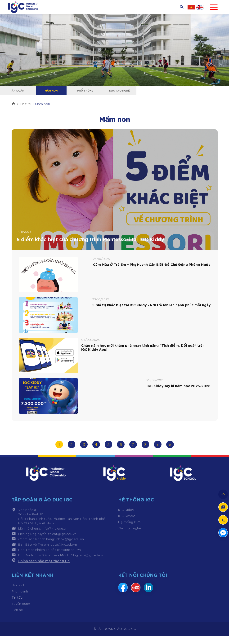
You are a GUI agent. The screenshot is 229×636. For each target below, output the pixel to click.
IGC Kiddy (126, 509)
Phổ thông (85, 90)
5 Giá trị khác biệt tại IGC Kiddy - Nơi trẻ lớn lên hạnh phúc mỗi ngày (151, 305)
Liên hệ (17, 609)
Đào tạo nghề (119, 90)
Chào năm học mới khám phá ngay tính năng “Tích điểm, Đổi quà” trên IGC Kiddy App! (143, 347)
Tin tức (17, 597)
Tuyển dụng (21, 603)
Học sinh (18, 585)
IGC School (127, 515)
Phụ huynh (20, 591)
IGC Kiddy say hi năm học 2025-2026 (179, 386)
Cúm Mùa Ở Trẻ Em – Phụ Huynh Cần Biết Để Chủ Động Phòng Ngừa (152, 265)
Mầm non (51, 90)
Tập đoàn (17, 90)
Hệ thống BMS (129, 522)
